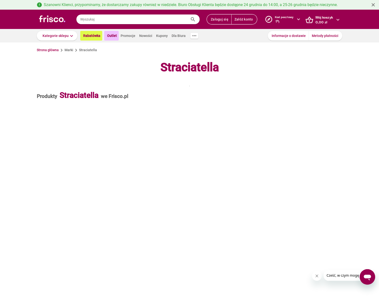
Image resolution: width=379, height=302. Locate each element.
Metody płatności (325, 36)
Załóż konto (243, 19)
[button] (57, 36)
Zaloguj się (219, 19)
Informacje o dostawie (289, 36)
